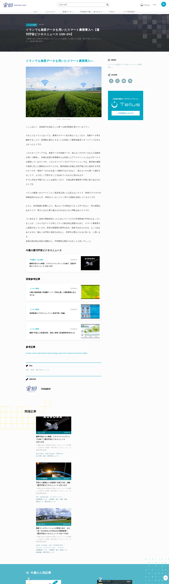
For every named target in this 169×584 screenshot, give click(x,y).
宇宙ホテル (48, 454)
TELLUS (51, 545)
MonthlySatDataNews (94, 545)
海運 (91, 454)
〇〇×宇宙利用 (128, 12)
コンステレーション (86, 451)
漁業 (95, 454)
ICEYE (109, 454)
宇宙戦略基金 (92, 549)
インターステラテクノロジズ (123, 549)
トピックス (49, 12)
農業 (32, 370)
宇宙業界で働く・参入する (90, 12)
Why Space (76, 545)
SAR (121, 454)
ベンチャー (131, 456)
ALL (35, 12)
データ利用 (134, 545)
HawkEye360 (74, 451)
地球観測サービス (72, 454)
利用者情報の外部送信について (97, 572)
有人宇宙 (28, 456)
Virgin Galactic (39, 454)
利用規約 (65, 572)
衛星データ (67, 12)
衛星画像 (110, 461)
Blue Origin (29, 454)
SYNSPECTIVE (129, 454)
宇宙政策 (104, 549)
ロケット (79, 549)
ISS (46, 549)
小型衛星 (82, 454)
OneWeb (116, 454)
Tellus (111, 12)
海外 (27, 370)
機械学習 (37, 549)
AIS (67, 451)
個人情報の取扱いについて (77, 572)
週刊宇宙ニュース (42, 370)
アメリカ (110, 456)
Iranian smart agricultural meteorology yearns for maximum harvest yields (57, 353)
